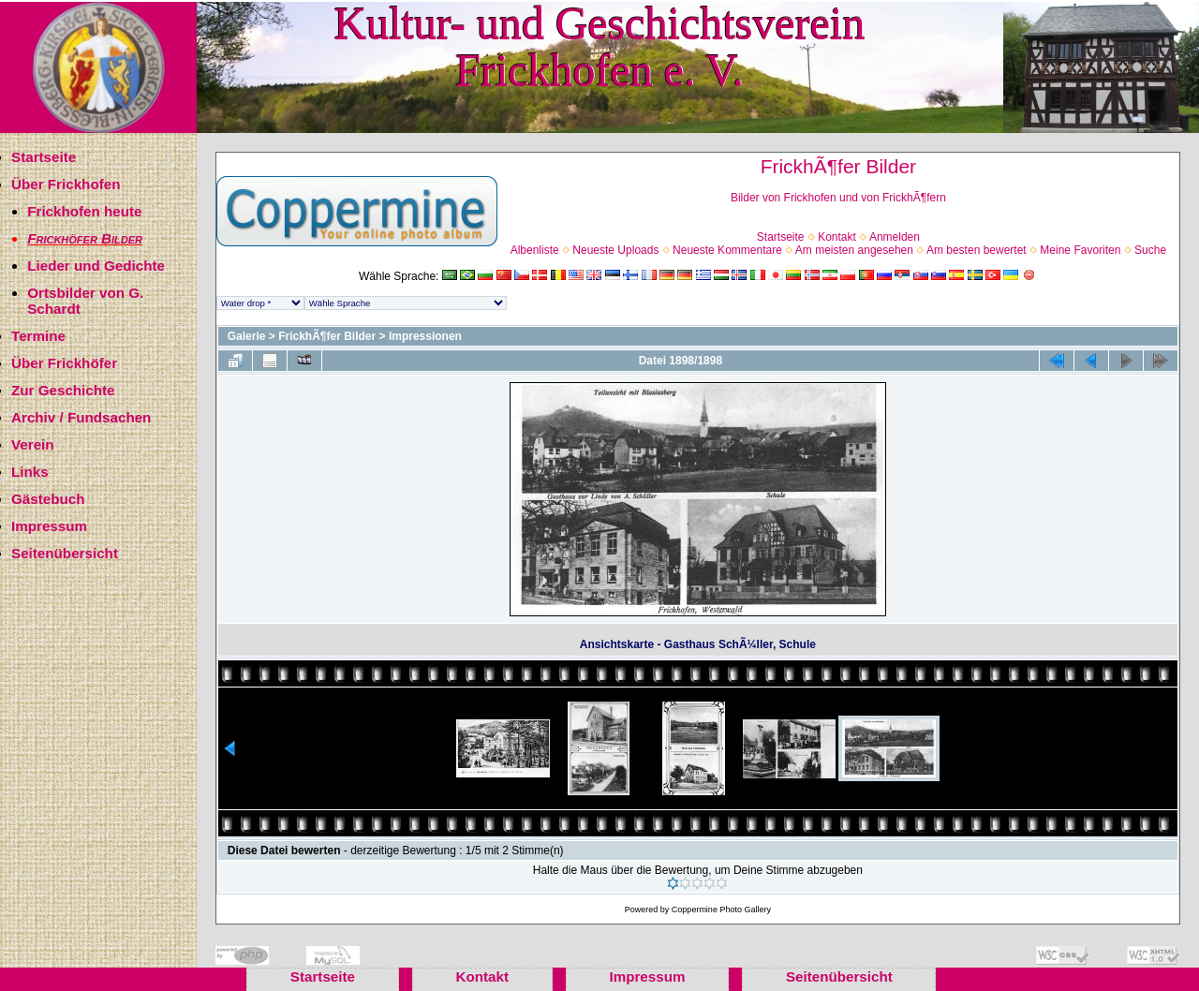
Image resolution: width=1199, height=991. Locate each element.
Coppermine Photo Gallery (721, 909)
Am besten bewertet (976, 250)
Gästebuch (48, 499)
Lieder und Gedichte (96, 266)
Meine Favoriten (1080, 250)
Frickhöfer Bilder (84, 238)
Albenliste (535, 250)
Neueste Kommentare (727, 250)
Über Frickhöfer (64, 363)
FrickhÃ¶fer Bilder (327, 336)
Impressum (49, 526)
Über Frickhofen (65, 184)
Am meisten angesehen (854, 250)
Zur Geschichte (63, 390)
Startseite (43, 157)
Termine (38, 336)
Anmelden (894, 237)
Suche (1150, 250)
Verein (32, 444)
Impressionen (425, 336)
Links (30, 472)
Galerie (247, 336)
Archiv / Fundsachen (81, 417)
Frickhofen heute (84, 211)
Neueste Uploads (615, 250)
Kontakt (837, 237)
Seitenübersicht (64, 553)
